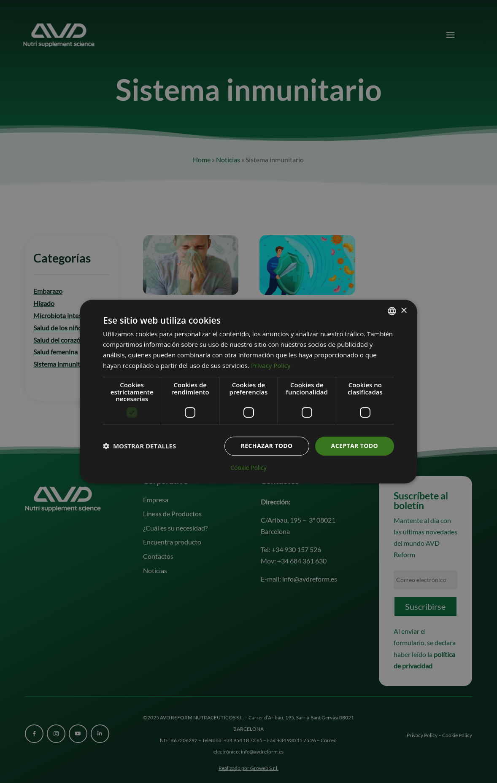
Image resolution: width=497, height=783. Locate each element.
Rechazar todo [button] (267, 446)
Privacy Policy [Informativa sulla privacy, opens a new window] (271, 365)
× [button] (403, 311)
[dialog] (248, 391)
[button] (139, 446)
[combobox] (392, 311)
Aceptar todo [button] (354, 446)
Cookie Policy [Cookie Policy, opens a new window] (248, 468)
